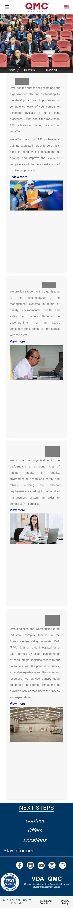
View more (19, 177)
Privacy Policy (65, 902)
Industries (29, 70)
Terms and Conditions (46, 902)
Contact (35, 820)
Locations (35, 839)
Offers (35, 830)
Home (11, 70)
